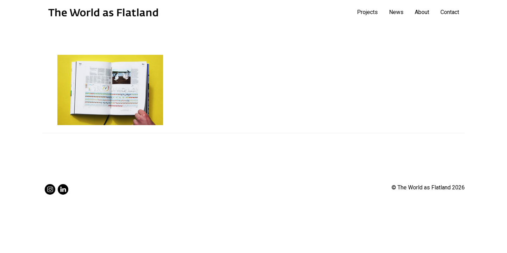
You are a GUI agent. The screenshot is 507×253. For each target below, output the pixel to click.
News (396, 12)
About (422, 12)
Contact (449, 12)
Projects (367, 12)
